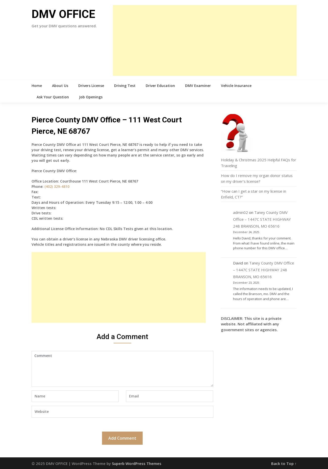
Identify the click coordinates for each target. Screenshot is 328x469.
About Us (60, 85)
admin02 (240, 212)
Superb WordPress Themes (136, 463)
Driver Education (160, 85)
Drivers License (91, 85)
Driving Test (125, 85)
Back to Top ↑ (284, 463)
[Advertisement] (205, 40)
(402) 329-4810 (56, 186)
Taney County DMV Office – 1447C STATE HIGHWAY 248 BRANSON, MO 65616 (262, 219)
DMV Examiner (198, 85)
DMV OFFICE (63, 14)
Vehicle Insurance (236, 85)
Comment (122, 369)
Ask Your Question (53, 97)
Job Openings (91, 97)
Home (37, 85)
